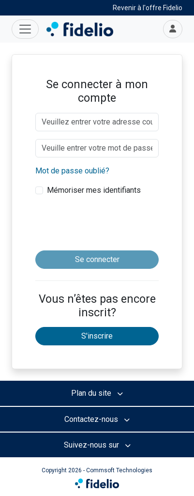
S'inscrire (97, 336)
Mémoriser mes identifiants (94, 190)
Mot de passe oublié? (72, 170)
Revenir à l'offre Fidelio (147, 8)
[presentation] (108, 224)
